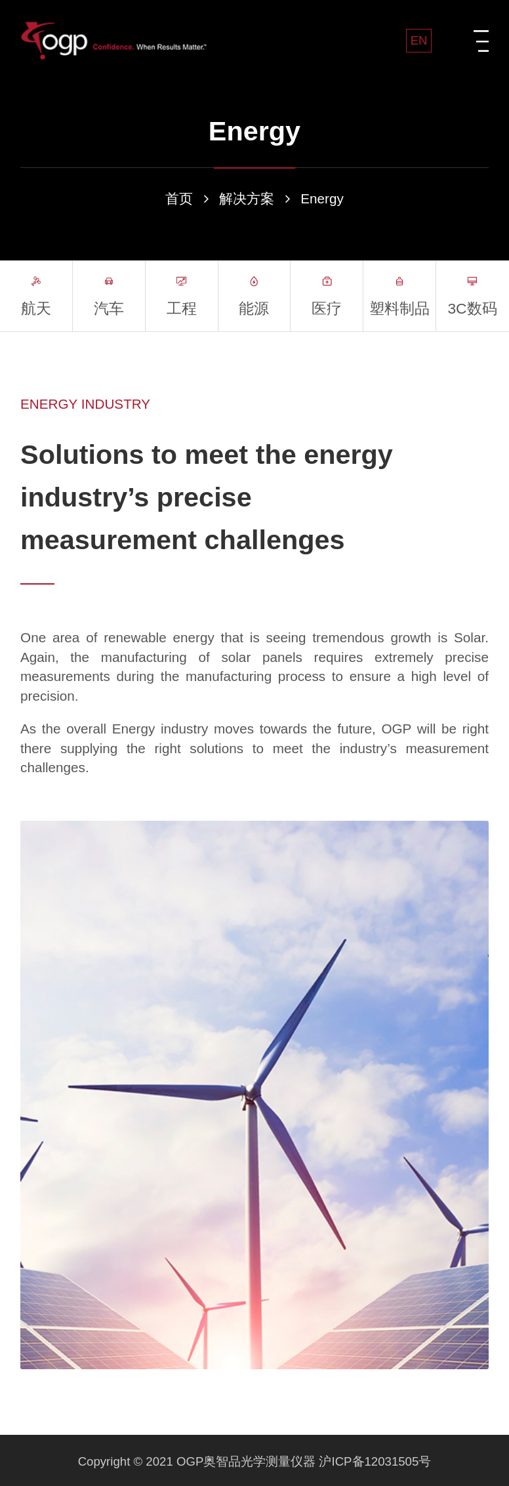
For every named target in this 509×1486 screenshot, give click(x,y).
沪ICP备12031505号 (375, 1461)
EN (419, 40)
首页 (179, 198)
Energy (322, 198)
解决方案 (246, 198)
